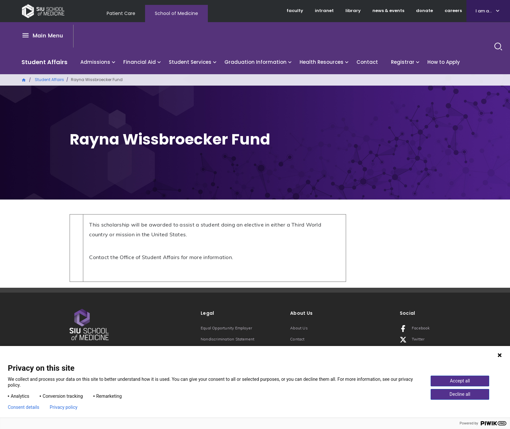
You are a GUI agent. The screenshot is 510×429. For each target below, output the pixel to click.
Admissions (95, 62)
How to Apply (443, 62)
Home (24, 79)
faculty (295, 10)
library (353, 10)
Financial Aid (139, 62)
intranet (324, 10)
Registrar (402, 62)
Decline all (460, 394)
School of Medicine (176, 13)
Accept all (460, 380)
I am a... (484, 11)
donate (424, 10)
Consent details (23, 407)
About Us (299, 328)
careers (453, 10)
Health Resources (321, 62)
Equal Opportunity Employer (226, 328)
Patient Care (121, 13)
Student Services (190, 62)
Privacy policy (63, 407)
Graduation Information (255, 62)
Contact (367, 62)
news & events (388, 10)
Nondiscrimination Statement (227, 339)
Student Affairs (44, 62)
